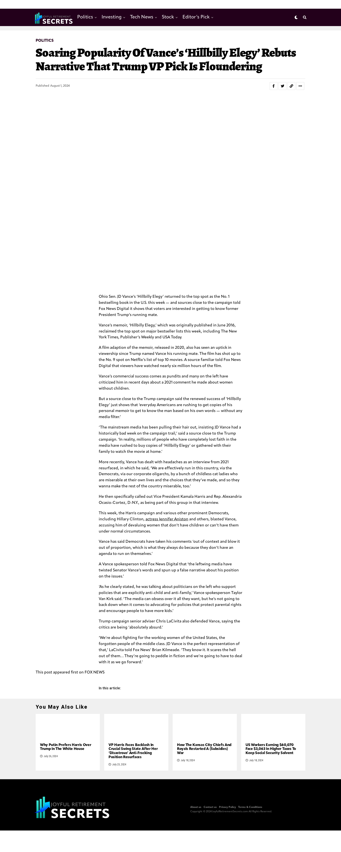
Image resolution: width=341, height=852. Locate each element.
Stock (168, 17)
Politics (85, 17)
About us (195, 846)
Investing (112, 17)
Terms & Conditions (250, 846)
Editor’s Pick (196, 17)
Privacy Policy (227, 846)
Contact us (210, 846)
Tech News (141, 17)
